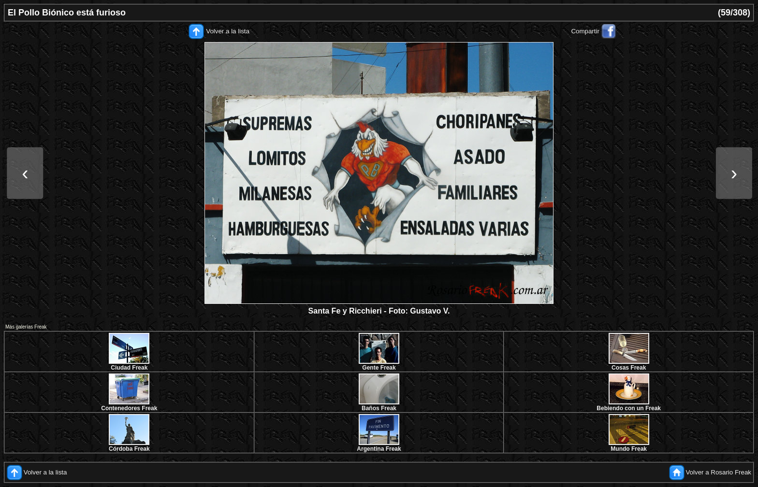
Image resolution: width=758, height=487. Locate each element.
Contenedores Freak (129, 408)
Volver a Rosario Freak (718, 472)
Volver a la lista (227, 31)
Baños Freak (379, 408)
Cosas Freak (629, 367)
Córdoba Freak (129, 448)
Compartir (585, 31)
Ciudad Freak (129, 367)
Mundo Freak (629, 448)
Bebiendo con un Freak (629, 408)
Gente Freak (378, 367)
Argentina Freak (379, 448)
